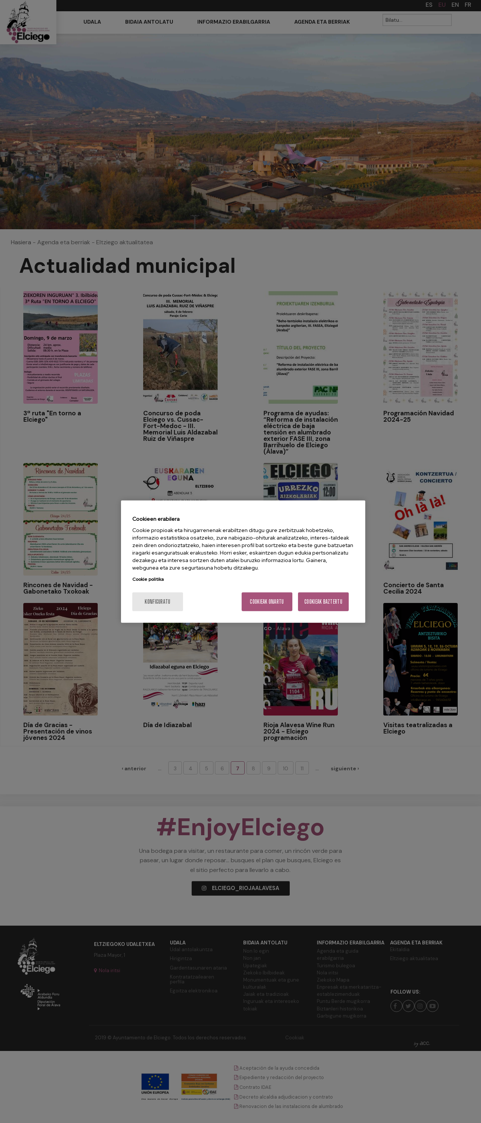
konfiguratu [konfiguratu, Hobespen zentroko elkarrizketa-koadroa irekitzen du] (157, 601)
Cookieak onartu (267, 601)
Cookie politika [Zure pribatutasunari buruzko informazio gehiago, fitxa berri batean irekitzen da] (148, 579)
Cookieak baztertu (323, 601)
